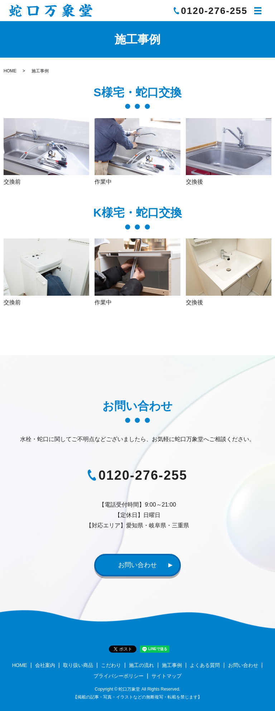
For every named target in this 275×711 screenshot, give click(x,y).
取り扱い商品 (78, 665)
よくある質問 (205, 665)
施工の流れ (141, 665)
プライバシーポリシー (118, 676)
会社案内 (45, 665)
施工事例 (172, 665)
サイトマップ (166, 676)
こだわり (111, 665)
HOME (10, 70)
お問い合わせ (137, 565)
